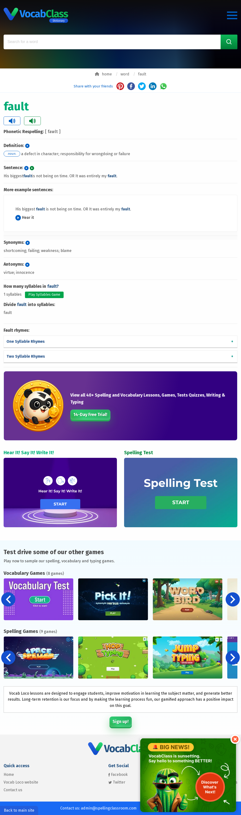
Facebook (118, 774)
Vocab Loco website (21, 782)
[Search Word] (229, 42)
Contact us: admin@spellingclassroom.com (98, 808)
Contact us (13, 790)
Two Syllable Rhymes (25, 356)
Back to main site (19, 810)
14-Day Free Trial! (90, 414)
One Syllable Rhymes (25, 341)
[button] (233, 599)
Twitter (116, 782)
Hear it (24, 217)
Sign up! (121, 721)
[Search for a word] (120, 42)
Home (9, 774)
